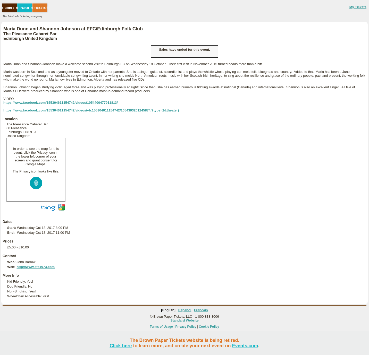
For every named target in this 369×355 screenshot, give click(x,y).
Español (184, 310)
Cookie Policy (209, 326)
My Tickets (357, 7)
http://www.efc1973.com (35, 267)
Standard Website (184, 320)
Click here (121, 345)
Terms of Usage (161, 326)
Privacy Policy (185, 326)
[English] (168, 310)
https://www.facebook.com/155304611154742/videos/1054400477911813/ (60, 103)
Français (201, 310)
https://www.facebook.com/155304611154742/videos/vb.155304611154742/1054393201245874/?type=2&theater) (91, 110)
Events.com (245, 345)
